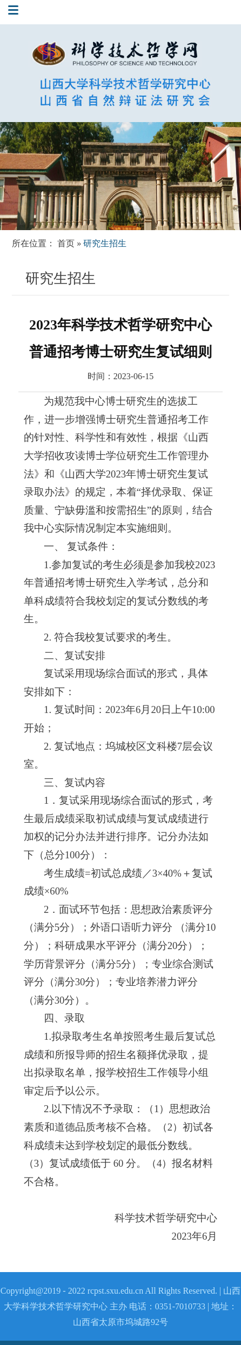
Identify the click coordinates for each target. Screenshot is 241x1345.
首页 (66, 243)
